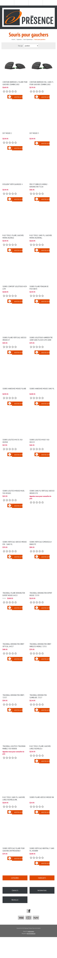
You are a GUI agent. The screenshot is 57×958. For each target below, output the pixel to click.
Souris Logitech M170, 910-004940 (13, 440)
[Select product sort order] (31, 46)
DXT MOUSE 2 (7, 133)
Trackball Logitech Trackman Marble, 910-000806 (14, 747)
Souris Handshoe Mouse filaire (14, 388)
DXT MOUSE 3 (34, 133)
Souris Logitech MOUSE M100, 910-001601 (13, 492)
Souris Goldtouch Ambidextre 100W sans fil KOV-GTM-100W (41, 338)
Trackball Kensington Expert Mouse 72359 (41, 594)
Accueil (13, 39)
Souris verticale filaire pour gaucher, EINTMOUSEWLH (13, 849)
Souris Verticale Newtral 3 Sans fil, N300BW (42, 849)
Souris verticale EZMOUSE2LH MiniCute (41, 543)
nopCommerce (31, 931)
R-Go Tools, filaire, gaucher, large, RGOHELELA (40, 747)
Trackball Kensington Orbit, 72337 (13, 696)
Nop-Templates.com (31, 933)
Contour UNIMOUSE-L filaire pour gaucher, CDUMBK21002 (15, 83)
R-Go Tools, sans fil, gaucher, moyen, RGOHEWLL (41, 236)
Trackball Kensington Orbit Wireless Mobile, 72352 (40, 645)
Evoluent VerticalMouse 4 (12, 184)
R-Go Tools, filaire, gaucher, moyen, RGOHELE (13, 236)
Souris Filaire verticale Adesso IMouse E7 (14, 338)
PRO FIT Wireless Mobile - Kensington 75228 (39, 185)
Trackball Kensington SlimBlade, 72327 (38, 696)
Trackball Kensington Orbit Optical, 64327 (13, 645)
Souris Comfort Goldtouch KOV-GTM (15, 287)
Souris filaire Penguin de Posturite (39, 287)
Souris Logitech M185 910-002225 (40, 440)
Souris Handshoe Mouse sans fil (42, 388)
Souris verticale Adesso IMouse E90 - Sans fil (15, 543)
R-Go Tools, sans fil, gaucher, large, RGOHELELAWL (14, 798)
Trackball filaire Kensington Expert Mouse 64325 (14, 594)
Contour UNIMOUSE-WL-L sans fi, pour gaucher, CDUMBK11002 (41, 83)
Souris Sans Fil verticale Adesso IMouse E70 (42, 492)
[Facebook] (28, 911)
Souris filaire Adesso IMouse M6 (42, 797)
